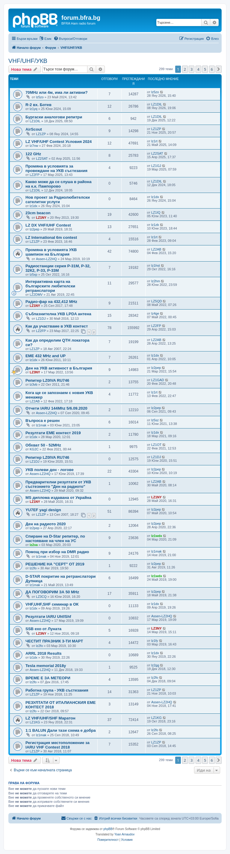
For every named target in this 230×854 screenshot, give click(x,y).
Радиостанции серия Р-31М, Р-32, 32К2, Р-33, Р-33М (57, 268)
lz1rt (154, 141)
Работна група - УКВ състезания (56, 690)
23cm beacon (38, 213)
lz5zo (40, 97)
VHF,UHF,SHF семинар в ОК (51, 604)
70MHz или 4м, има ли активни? (56, 92)
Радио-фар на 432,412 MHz (51, 301)
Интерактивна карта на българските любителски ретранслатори (50, 286)
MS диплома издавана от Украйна (58, 497)
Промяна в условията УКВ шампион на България (51, 252)
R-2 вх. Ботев (38, 104)
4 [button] (198, 69)
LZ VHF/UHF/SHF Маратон (50, 718)
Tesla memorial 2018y (45, 665)
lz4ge (155, 313)
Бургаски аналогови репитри (53, 117)
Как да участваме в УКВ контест (56, 326)
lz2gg (155, 665)
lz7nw (34, 145)
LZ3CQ (41, 596)
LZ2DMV (36, 294)
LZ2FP (35, 174)
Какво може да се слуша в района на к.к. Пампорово (58, 183)
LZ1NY (41, 217)
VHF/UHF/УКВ (27, 61)
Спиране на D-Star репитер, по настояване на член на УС (55, 538)
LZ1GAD (157, 380)
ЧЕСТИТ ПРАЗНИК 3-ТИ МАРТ (54, 641)
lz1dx (33, 206)
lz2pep (34, 229)
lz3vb (33, 384)
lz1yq (33, 109)
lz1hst (155, 265)
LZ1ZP (41, 134)
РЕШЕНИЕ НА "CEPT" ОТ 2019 (54, 564)
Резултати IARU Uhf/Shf (48, 616)
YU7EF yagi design (43, 510)
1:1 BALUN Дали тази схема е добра (60, 730)
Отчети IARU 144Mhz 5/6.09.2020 (56, 408)
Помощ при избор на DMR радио (57, 552)
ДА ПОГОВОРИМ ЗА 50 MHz (52, 592)
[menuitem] (70, 38)
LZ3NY (35, 372)
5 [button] (205, 69)
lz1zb (155, 225)
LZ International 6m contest (51, 237)
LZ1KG (35, 722)
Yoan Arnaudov (124, 834)
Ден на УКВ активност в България (58, 368)
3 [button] (191, 69)
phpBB (107, 829)
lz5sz (155, 420)
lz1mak (41, 425)
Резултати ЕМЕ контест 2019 (53, 433)
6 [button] (212, 69)
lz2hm (155, 281)
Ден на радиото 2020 (45, 524)
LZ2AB (156, 249)
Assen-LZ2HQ (46, 259)
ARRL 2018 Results (43, 653)
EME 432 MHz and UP (45, 356)
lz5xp (33, 274)
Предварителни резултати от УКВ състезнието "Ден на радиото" (58, 484)
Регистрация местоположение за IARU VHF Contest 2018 (57, 744)
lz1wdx (156, 536)
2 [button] (185, 69)
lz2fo (33, 568)
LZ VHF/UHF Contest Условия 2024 (58, 141)
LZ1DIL (156, 104)
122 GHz (33, 154)
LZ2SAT (42, 158)
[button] (219, 69)
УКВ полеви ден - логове (49, 469)
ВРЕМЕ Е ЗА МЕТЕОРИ (47, 678)
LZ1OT (156, 444)
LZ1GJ (156, 166)
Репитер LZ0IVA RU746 (47, 380)
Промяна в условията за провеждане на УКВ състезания (56, 168)
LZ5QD (156, 301)
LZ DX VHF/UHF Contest (48, 225)
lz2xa (34, 545)
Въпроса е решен (42, 420)
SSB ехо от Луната (43, 629)
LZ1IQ (156, 212)
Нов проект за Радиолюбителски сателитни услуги (57, 199)
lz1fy (154, 640)
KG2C (34, 449)
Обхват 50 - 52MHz (43, 445)
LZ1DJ (41, 318)
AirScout (33, 129)
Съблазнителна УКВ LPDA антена (58, 314)
